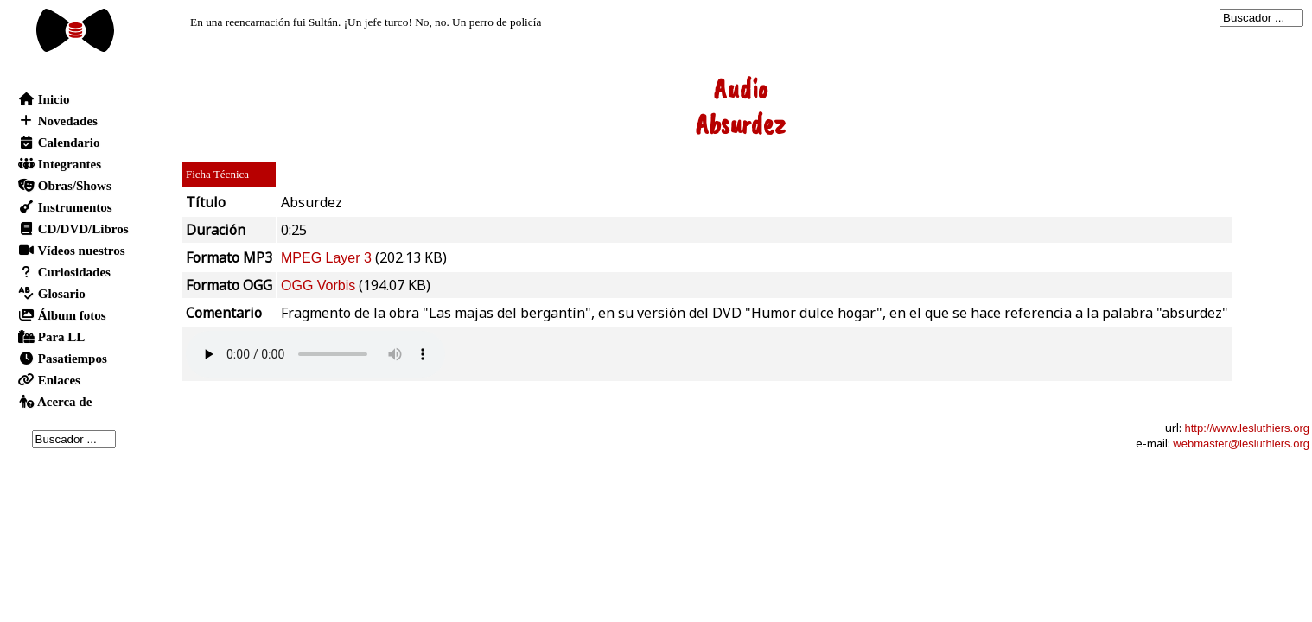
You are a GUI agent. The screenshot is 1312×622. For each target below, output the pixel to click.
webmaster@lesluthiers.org (1241, 443)
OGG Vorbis (318, 285)
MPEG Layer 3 (326, 258)
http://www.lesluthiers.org (1246, 428)
